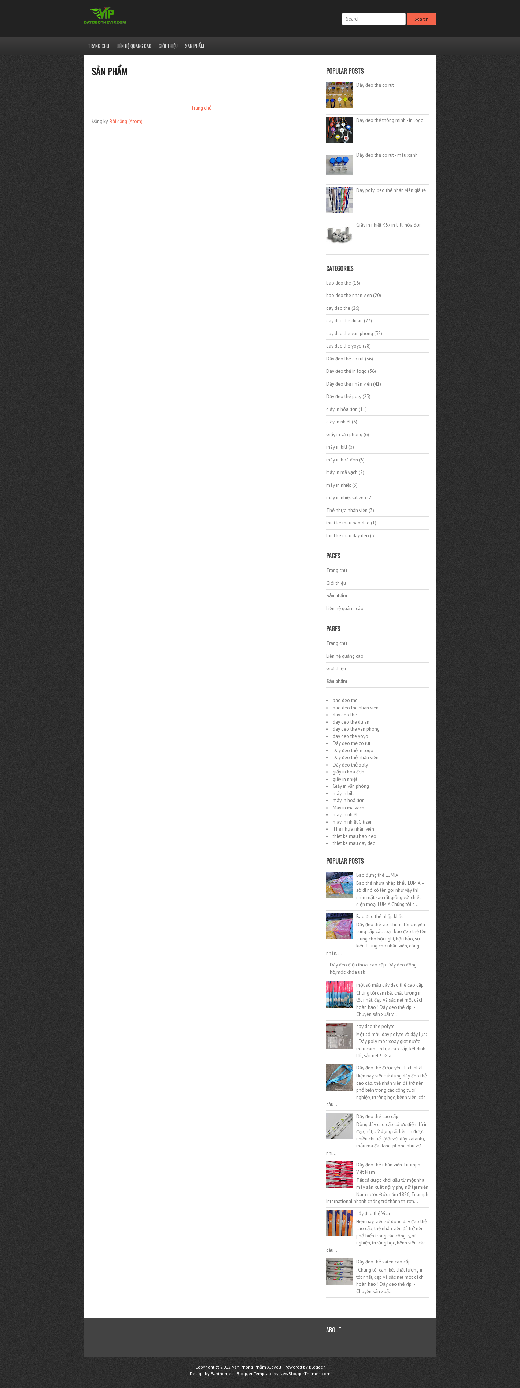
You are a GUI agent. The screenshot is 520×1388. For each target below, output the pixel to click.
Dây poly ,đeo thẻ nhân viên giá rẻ (391, 190)
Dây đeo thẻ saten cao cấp (383, 1262)
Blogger (317, 1367)
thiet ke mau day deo (347, 535)
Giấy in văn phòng (344, 434)
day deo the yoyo (344, 346)
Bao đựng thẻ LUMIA (377, 875)
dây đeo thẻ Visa (373, 1213)
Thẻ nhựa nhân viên (347, 510)
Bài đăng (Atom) (126, 121)
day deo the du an (344, 321)
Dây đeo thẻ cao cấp (377, 1116)
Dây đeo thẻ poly (343, 396)
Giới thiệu (168, 45)
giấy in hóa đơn (342, 409)
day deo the (338, 308)
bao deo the (338, 283)
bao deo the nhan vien (349, 295)
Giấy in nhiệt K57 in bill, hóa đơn (389, 225)
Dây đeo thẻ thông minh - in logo (390, 120)
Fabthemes (222, 1373)
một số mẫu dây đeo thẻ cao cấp (390, 985)
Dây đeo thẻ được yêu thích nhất (389, 1068)
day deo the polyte (375, 1026)
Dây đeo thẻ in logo (346, 371)
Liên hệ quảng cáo (134, 45)
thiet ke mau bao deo (348, 523)
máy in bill (336, 447)
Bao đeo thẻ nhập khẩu (380, 916)
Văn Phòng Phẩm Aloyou (256, 1367)
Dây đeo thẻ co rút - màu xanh (387, 155)
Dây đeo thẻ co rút (375, 85)
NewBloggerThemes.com (305, 1373)
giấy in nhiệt (338, 422)
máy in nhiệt (338, 485)
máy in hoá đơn (342, 460)
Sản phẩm (194, 45)
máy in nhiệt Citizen (346, 497)
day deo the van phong (349, 333)
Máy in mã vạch (342, 472)
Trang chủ (98, 45)
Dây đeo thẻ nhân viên (349, 384)
